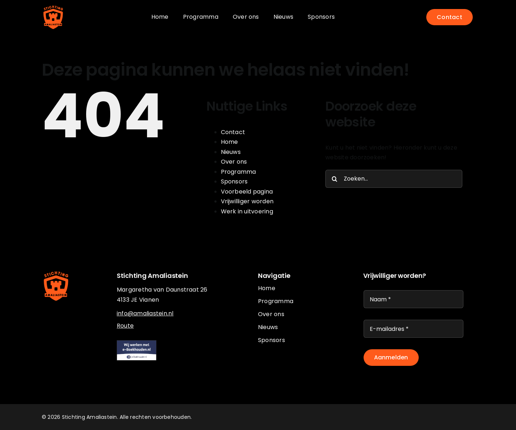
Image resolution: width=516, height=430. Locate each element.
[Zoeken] (334, 179)
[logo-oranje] (53, 6)
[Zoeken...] (393, 179)
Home (229, 142)
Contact (233, 132)
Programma (238, 172)
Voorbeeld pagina (247, 191)
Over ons (234, 162)
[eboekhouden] (136, 343)
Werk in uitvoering (247, 211)
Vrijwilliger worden (247, 201)
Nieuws (231, 152)
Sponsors (234, 181)
